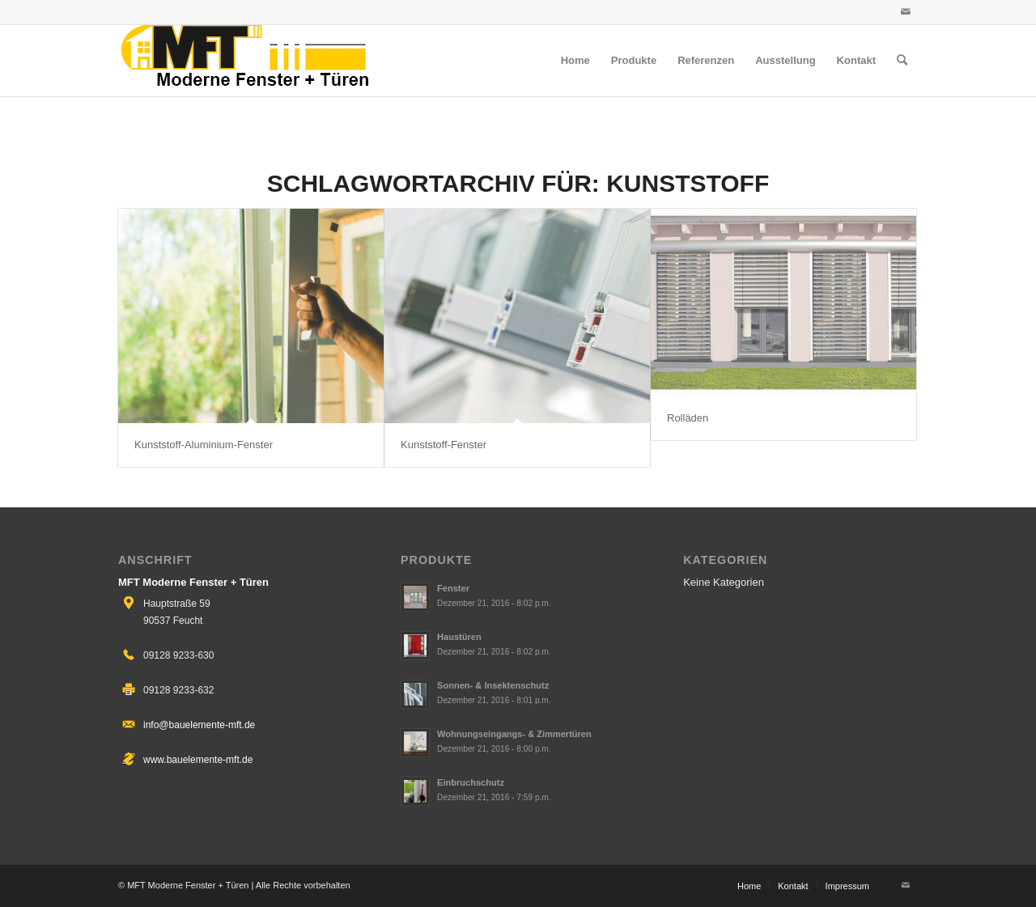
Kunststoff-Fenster (443, 445)
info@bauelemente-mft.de (199, 725)
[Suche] (902, 60)
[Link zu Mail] (906, 12)
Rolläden (687, 418)
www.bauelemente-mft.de (198, 759)
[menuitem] (575, 60)
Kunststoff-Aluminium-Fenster (203, 445)
